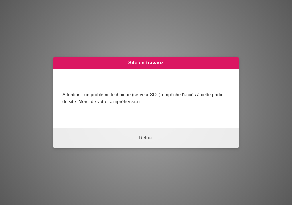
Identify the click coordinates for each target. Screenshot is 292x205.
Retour (146, 137)
